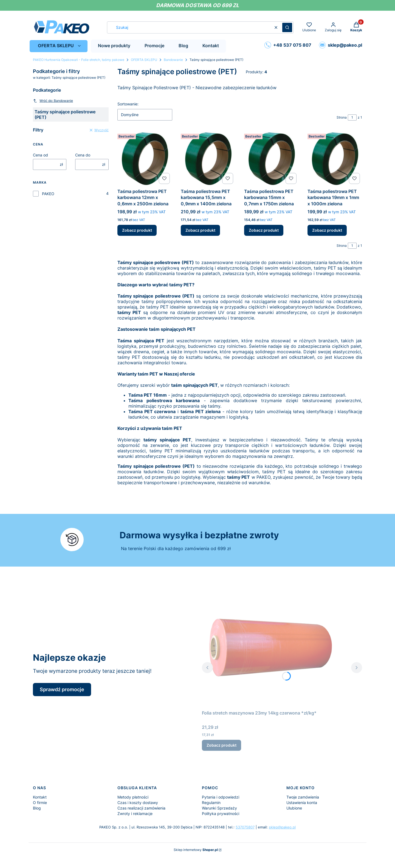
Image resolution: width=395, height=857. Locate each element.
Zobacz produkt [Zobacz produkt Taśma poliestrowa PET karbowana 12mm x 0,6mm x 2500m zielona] (137, 230)
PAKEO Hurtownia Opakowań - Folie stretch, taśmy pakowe (78, 60)
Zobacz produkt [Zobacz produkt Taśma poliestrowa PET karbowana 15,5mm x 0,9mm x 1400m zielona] (200, 230)
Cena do (82, 155)
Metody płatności (132, 797)
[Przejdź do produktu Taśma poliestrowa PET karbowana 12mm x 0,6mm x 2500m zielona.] (144, 158)
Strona (342, 117)
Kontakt (40, 797)
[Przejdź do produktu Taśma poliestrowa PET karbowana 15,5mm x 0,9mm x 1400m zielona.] (208, 158)
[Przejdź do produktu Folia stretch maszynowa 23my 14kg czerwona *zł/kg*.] (270, 646)
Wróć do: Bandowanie (53, 101)
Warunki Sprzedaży (219, 808)
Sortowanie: (128, 104)
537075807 (245, 827)
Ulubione (294, 808)
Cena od (40, 155)
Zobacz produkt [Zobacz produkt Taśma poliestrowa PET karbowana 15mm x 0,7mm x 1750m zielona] (264, 230)
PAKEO (48, 193)
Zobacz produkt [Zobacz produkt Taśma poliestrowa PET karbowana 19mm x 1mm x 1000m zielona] (327, 230)
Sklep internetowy (196, 850)
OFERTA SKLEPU (144, 60)
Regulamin (211, 802)
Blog (37, 808)
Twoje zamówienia (302, 797)
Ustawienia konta (301, 802)
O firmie (40, 802)
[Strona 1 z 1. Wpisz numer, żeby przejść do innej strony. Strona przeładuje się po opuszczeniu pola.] (352, 117)
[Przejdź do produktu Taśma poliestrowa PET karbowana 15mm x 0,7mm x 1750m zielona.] (271, 158)
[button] (287, 27)
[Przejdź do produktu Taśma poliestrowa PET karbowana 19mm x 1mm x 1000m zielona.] (334, 158)
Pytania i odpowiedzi (220, 797)
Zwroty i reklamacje (135, 813)
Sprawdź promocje (62, 689)
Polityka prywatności (220, 813)
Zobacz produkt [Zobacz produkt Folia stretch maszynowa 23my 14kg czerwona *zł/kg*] (221, 745)
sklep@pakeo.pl (282, 827)
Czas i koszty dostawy (137, 802)
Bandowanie (173, 60)
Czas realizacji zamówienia (141, 808)
